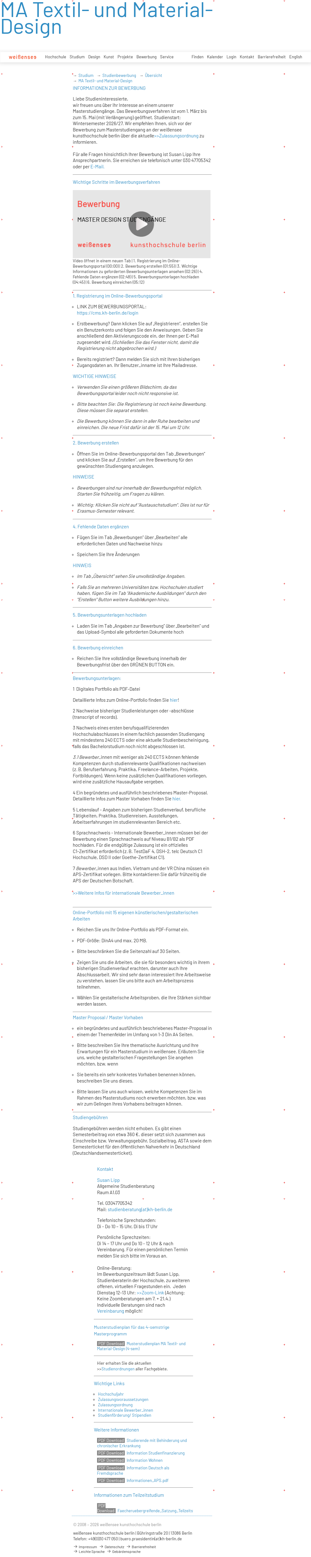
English (295, 56)
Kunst (109, 56)
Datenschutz (111, 1546)
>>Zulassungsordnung (176, 135)
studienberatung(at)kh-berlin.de (140, 1209)
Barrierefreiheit (272, 56)
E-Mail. (97, 166)
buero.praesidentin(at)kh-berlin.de (151, 1538)
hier (174, 700)
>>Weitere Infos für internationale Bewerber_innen (123, 893)
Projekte (125, 56)
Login (231, 56)
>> (139, 1292)
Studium (77, 56)
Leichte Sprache (89, 1551)
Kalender (215, 56)
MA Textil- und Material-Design (105, 80)
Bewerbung (146, 56)
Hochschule (55, 56)
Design (94, 56)
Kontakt (247, 56)
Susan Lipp (108, 1180)
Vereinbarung (111, 1311)
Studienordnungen (118, 1368)
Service (167, 56)
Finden (198, 56)
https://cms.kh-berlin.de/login (107, 313)
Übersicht (153, 75)
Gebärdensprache (124, 1551)
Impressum (85, 1546)
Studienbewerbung (119, 75)
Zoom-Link (153, 1292)
